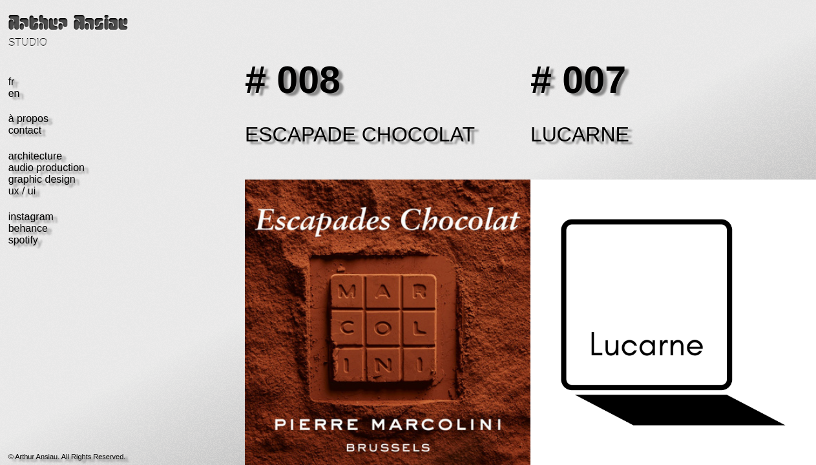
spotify (23, 239)
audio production (46, 167)
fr (11, 81)
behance (28, 228)
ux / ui (22, 190)
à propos (28, 118)
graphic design (42, 179)
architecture (35, 155)
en (14, 93)
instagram (31, 216)
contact (25, 130)
